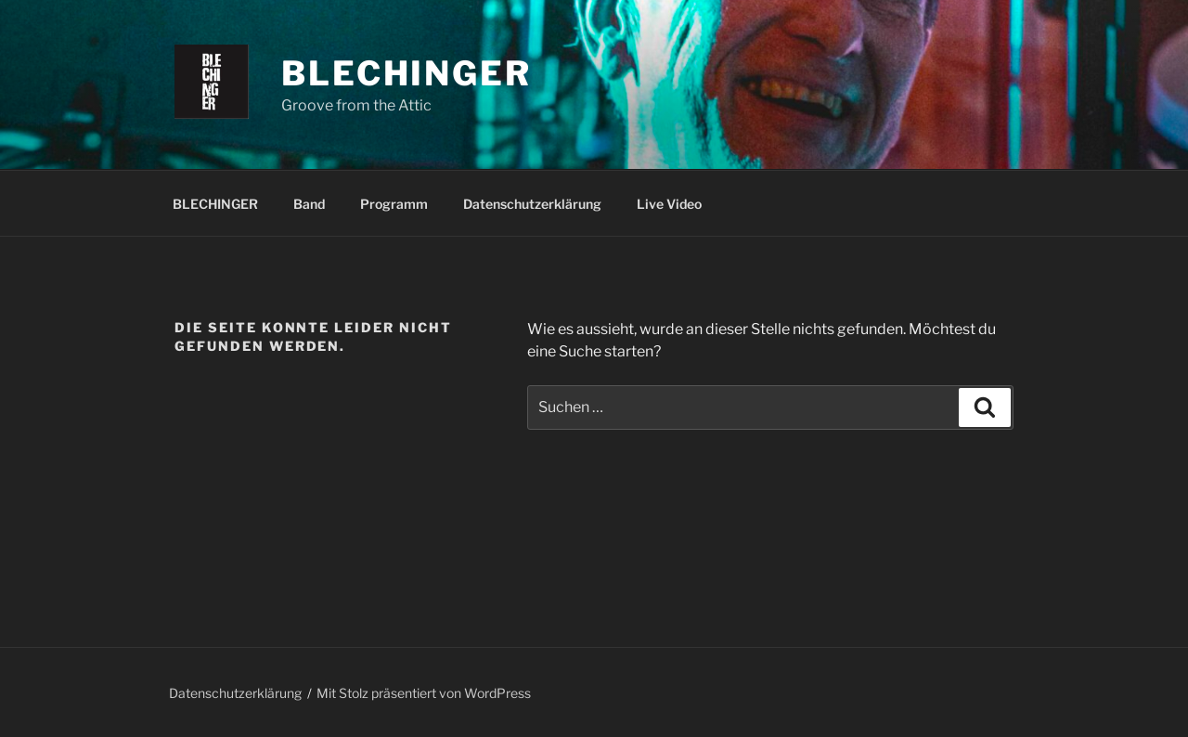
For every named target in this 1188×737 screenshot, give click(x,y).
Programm (394, 204)
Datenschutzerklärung (532, 204)
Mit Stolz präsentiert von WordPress (423, 693)
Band (309, 204)
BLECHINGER (215, 204)
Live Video (669, 204)
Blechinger (406, 73)
